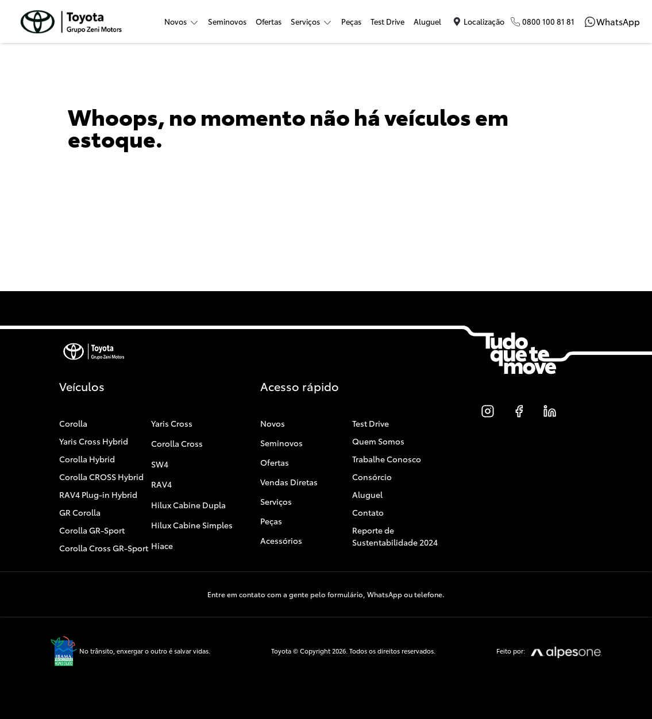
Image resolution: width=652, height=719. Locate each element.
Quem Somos (378, 441)
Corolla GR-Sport (92, 530)
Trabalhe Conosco (386, 459)
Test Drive (387, 21)
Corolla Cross (177, 443)
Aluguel (427, 21)
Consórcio (372, 476)
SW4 (159, 464)
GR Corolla (80, 512)
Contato (368, 512)
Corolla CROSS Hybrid (101, 476)
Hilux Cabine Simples (192, 525)
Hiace (162, 545)
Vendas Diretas (289, 482)
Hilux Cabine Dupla (188, 505)
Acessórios (281, 540)
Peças (351, 21)
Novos (272, 423)
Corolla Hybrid (87, 459)
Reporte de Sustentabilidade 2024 (395, 536)
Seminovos (227, 21)
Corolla (73, 423)
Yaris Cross (171, 423)
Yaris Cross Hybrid (93, 441)
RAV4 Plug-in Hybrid (98, 494)
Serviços (276, 501)
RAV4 (161, 484)
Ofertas (268, 21)
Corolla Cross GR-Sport (103, 548)
